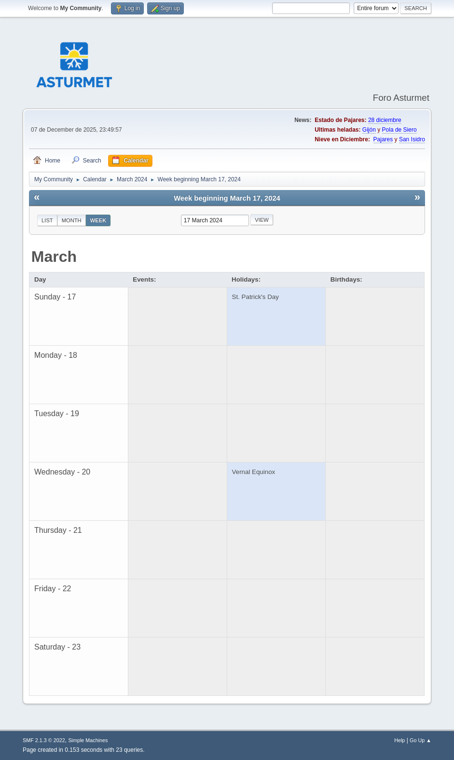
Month (72, 220)
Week (98, 220)
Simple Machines (88, 740)
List (47, 220)
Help (399, 740)
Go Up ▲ (420, 740)
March (54, 256)
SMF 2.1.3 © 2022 (44, 740)
